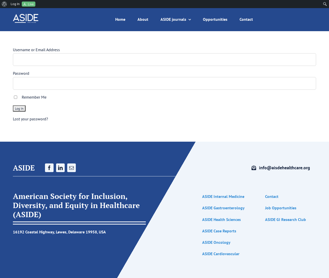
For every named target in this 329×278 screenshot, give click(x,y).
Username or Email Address (36, 49)
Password (21, 73)
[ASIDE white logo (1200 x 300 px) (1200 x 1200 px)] (26, 15)
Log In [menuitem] (15, 4)
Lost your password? (30, 118)
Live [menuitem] (31, 4)
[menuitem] (4, 4)
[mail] (71, 167)
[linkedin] (60, 167)
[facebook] (49, 167)
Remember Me (34, 97)
